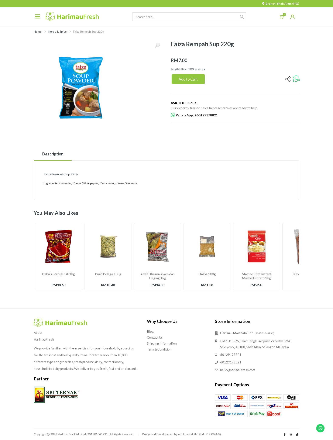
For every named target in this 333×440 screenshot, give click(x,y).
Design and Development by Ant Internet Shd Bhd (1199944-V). (182, 434)
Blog (150, 331)
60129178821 (230, 354)
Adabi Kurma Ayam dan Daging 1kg (157, 276)
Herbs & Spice (57, 31)
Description (52, 153)
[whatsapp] (296, 78)
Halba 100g (207, 274)
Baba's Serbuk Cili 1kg (58, 274)
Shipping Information (162, 343)
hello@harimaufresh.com (237, 370)
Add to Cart (188, 79)
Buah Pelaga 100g (108, 274)
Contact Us (155, 337)
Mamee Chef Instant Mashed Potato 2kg (256, 276)
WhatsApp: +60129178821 (194, 115)
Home (38, 31)
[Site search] (184, 16)
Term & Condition (159, 349)
